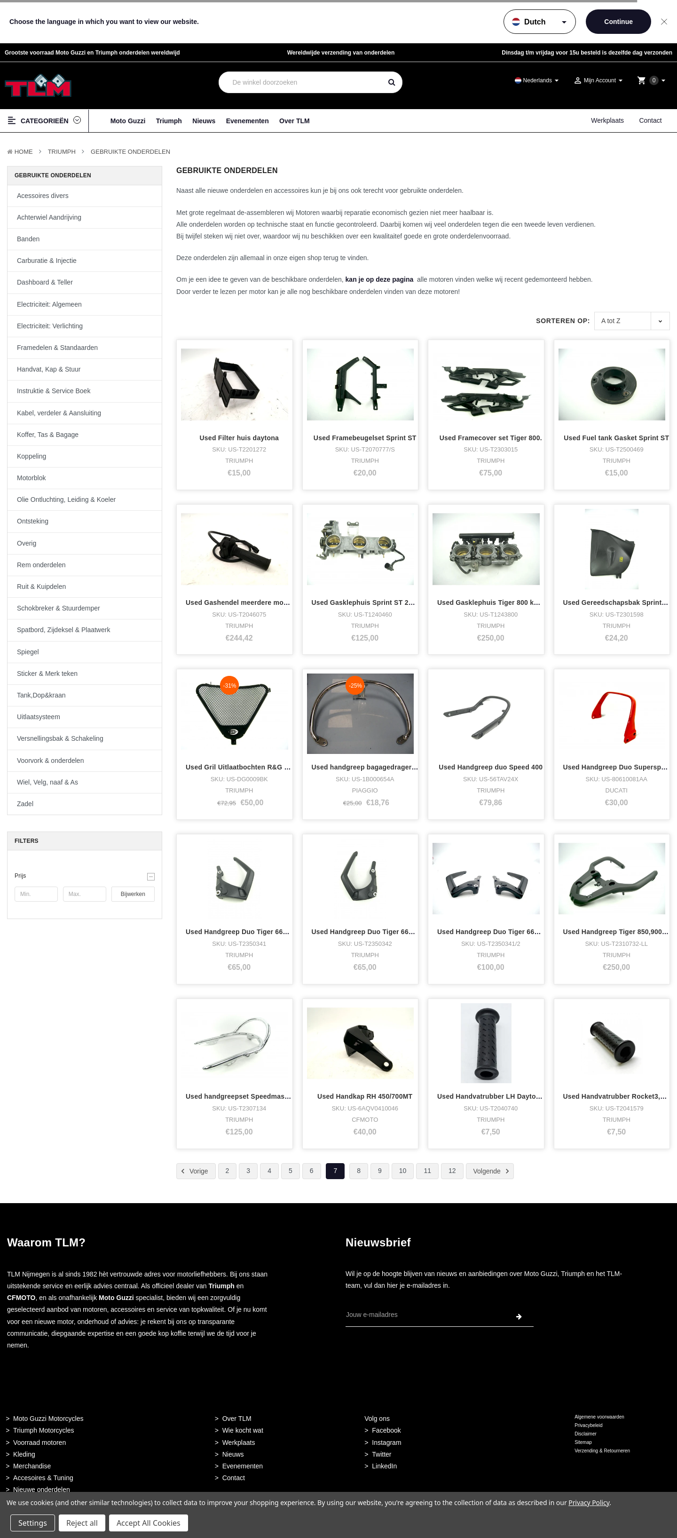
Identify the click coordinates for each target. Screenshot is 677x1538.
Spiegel (28, 652)
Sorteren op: (563, 321)
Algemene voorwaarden (599, 1416)
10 (403, 1170)
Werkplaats (607, 120)
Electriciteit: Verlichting (50, 326)
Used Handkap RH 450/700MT (364, 1096)
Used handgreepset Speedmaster (239, 1096)
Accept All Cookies (149, 1523)
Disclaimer (586, 1433)
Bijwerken (133, 894)
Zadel (25, 804)
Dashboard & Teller (45, 282)
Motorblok (31, 478)
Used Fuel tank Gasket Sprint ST (616, 438)
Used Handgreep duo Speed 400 (491, 767)
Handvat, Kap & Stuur (48, 369)
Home (24, 151)
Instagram (386, 1442)
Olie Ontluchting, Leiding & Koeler (66, 499)
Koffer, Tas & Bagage (48, 434)
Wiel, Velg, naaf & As (47, 782)
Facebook (386, 1430)
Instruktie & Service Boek (53, 391)
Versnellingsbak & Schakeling (60, 738)
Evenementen (247, 121)
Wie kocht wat (242, 1430)
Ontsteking (32, 521)
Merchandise (32, 1466)
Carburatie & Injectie (47, 260)
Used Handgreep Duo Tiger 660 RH (368, 931)
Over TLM (294, 121)
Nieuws (203, 121)
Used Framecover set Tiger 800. (491, 438)
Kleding (24, 1454)
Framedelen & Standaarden (57, 347)
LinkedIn (384, 1466)
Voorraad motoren (39, 1442)
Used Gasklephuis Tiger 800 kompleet (498, 602)
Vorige (193, 1171)
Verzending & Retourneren (602, 1450)
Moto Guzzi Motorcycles (48, 1418)
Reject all (82, 1523)
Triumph (169, 121)
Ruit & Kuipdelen (41, 586)
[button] (85, 875)
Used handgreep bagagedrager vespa (372, 767)
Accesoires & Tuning (43, 1478)
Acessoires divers (43, 195)
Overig (26, 543)
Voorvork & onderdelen (50, 760)
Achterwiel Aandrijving (49, 217)
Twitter (381, 1454)
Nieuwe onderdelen (41, 1489)
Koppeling (31, 456)
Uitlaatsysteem (38, 717)
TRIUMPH (62, 151)
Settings (32, 1523)
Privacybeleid (588, 1425)
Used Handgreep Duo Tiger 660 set (493, 931)
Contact (650, 120)
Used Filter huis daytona (239, 438)
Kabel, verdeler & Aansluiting (59, 413)
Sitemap (583, 1442)
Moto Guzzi (128, 121)
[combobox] (300, 82)
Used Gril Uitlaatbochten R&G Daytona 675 (255, 767)
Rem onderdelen (41, 565)
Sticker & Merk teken (47, 673)
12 (452, 1170)
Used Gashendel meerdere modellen (244, 602)
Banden (28, 239)
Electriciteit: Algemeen (49, 304)
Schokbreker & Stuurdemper (58, 608)
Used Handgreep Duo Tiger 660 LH (242, 931)
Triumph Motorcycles (43, 1430)
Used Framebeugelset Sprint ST (365, 438)
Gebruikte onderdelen (130, 151)
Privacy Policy (588, 1502)
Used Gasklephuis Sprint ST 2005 (366, 602)
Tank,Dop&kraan (41, 695)
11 (427, 1170)
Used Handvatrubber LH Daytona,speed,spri (508, 1096)
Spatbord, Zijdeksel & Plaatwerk (63, 630)
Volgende (492, 1171)
